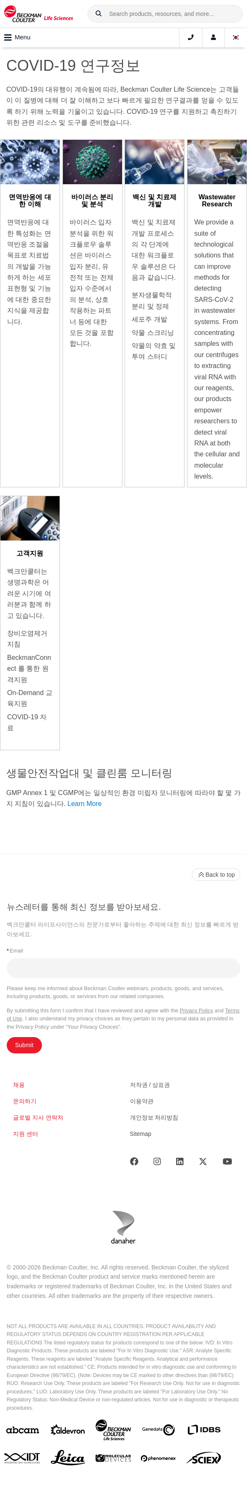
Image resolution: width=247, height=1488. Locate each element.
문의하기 (24, 1101)
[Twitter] (203, 1163)
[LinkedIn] (180, 1163)
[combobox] (165, 13)
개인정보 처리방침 (154, 1117)
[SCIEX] (203, 1460)
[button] (98, 13)
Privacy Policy (196, 1010)
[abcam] (22, 1432)
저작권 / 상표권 (150, 1084)
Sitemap (140, 1133)
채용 (19, 1084)
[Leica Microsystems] (67, 1460)
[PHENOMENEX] (158, 1460)
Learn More (85, 803)
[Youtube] (227, 1163)
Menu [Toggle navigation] (17, 37)
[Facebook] (134, 1163)
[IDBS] (203, 1431)
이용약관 (141, 1101)
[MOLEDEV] (113, 1459)
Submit (24, 1045)
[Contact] (190, 37)
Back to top (216, 874)
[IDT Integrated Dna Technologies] (22, 1460)
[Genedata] (158, 1432)
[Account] (213, 37)
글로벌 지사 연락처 (38, 1117)
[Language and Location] (236, 37)
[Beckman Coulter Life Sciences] (113, 1431)
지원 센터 (25, 1133)
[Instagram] (157, 1163)
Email (15, 951)
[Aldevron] (67, 1431)
